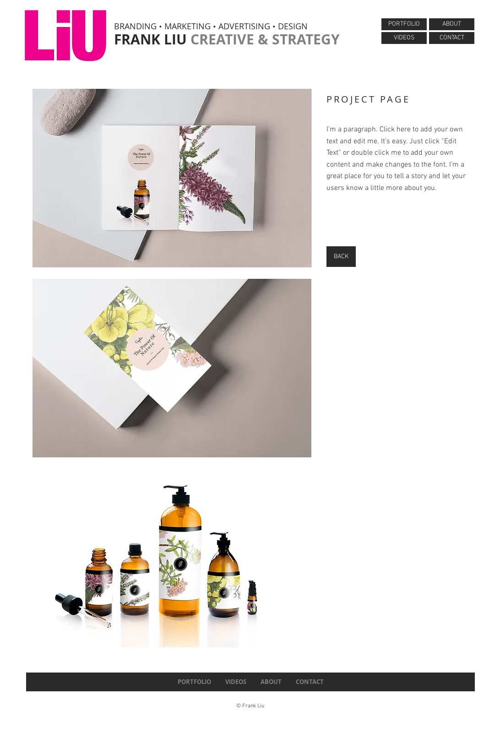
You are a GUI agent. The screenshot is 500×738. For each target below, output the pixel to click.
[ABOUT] (451, 24)
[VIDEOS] (404, 38)
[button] (172, 178)
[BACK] (341, 256)
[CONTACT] (451, 38)
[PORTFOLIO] (404, 24)
